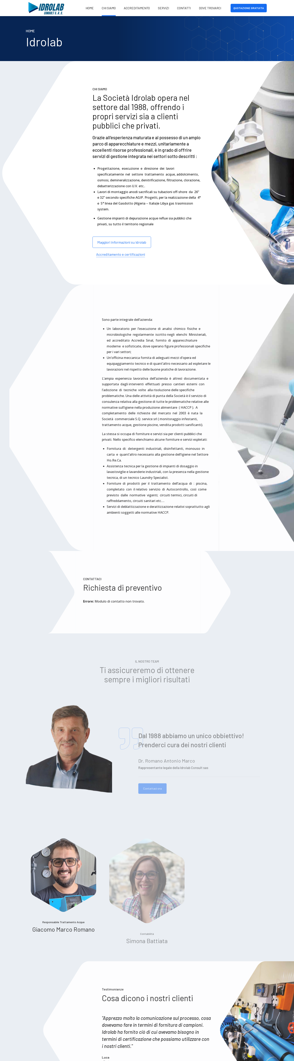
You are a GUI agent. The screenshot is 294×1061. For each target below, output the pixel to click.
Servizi (163, 8)
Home (90, 8)
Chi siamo (109, 8)
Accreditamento (137, 8)
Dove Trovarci (210, 8)
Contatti (184, 8)
